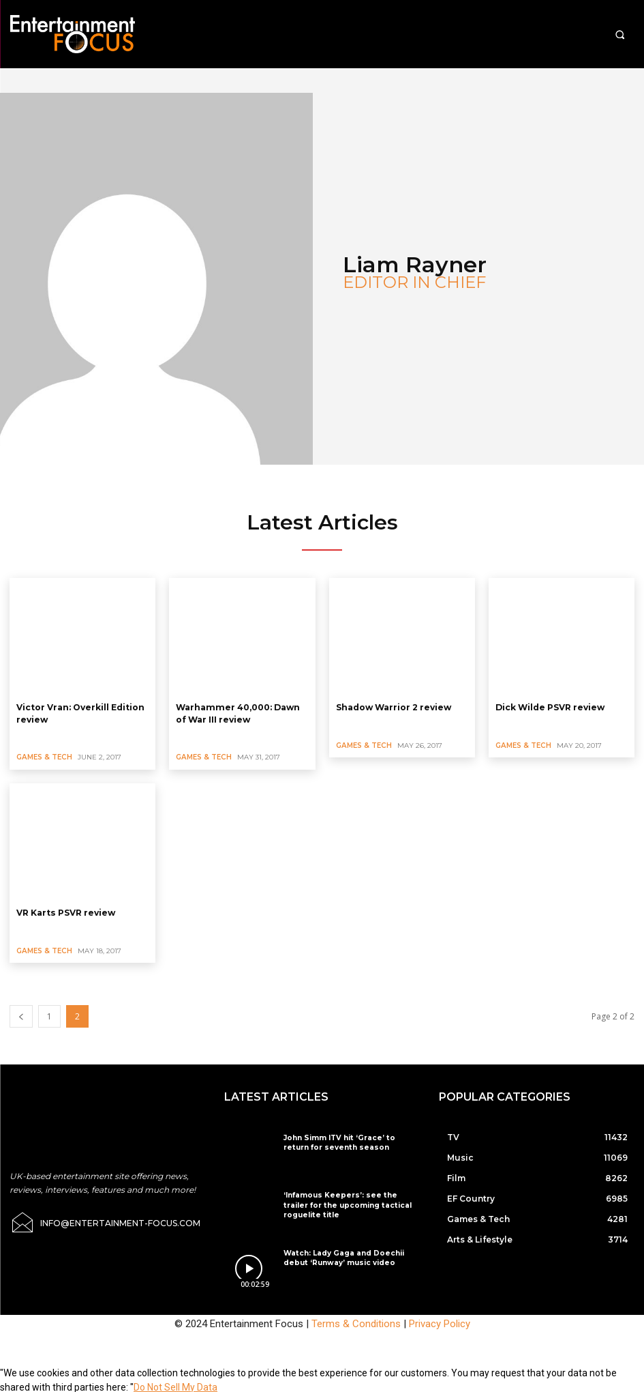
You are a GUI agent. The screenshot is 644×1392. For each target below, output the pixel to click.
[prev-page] (21, 1014)
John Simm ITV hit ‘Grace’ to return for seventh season (347, 1140)
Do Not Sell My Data (175, 1384)
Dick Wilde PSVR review (549, 706)
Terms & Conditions (356, 1322)
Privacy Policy (439, 1322)
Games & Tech (43, 755)
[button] (620, 34)
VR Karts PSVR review (65, 910)
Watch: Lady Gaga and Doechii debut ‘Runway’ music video (340, 1256)
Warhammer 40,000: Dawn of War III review (236, 712)
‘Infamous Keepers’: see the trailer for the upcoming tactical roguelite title (348, 1203)
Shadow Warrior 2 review (393, 706)
